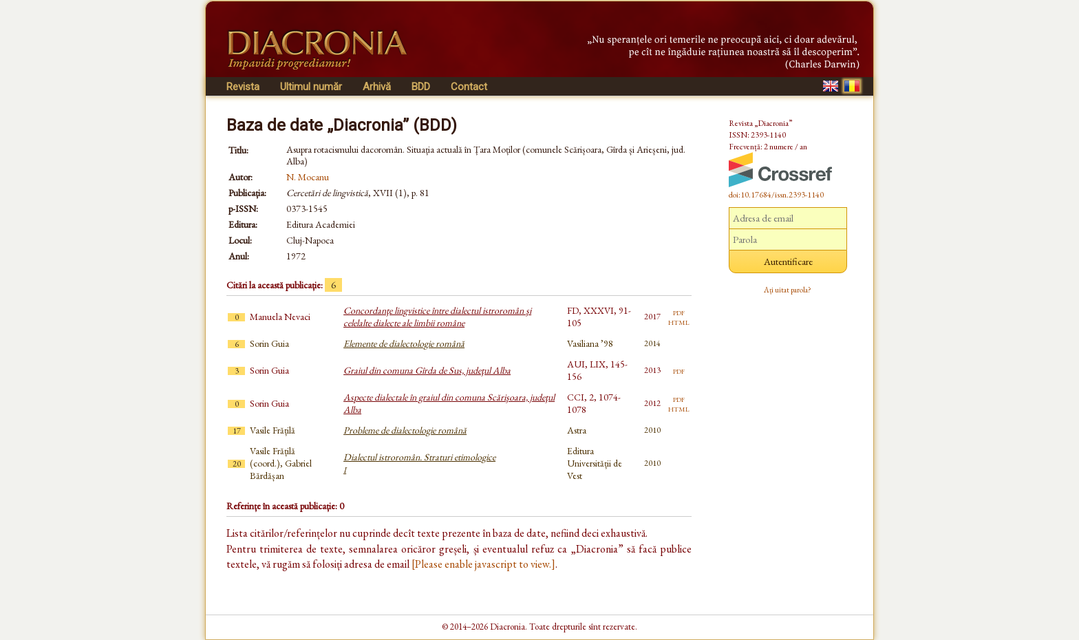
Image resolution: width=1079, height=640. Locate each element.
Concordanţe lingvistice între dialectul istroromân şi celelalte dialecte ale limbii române (437, 316)
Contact (469, 87)
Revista (242, 87)
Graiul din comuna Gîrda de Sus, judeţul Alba (427, 370)
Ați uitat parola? (787, 290)
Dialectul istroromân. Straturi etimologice (419, 463)
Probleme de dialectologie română (405, 430)
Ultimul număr (311, 87)
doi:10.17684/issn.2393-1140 (776, 195)
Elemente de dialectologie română (403, 343)
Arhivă (377, 87)
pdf (679, 312)
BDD (421, 87)
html (679, 321)
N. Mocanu (307, 177)
